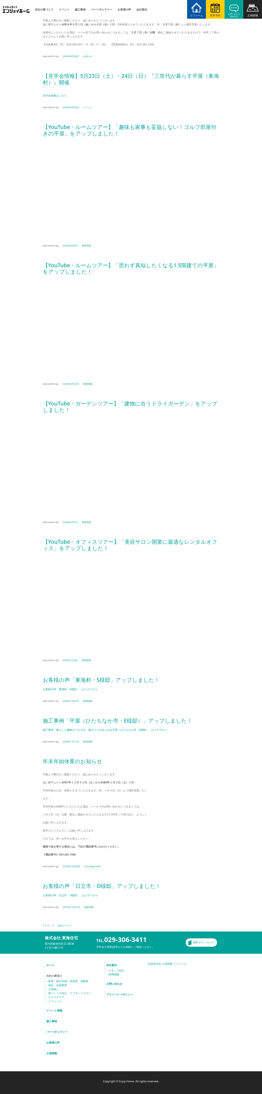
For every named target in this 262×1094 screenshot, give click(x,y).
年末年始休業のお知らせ (72, 761)
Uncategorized (92, 866)
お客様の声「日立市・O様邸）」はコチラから (70, 895)
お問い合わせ (114, 984)
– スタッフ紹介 (115, 970)
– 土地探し (52, 989)
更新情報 (86, 245)
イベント (64, 9)
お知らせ (87, 56)
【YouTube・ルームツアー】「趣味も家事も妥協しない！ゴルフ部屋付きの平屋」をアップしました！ (129, 130)
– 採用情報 (112, 974)
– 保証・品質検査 (56, 985)
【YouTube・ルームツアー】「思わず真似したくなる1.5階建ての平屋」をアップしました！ (131, 268)
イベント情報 (54, 1010)
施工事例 (80, 9)
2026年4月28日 (71, 56)
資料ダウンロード (203, 942)
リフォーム (196, 15)
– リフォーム (54, 1001)
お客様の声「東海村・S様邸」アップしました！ (101, 680)
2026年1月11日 (71, 741)
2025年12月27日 (71, 907)
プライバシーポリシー (119, 994)
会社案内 (141, 9)
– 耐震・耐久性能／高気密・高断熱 (67, 981)
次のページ (64, 925)
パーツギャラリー (101, 9)
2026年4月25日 (71, 107)
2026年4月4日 (70, 245)
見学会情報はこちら (55, 95)
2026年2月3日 (70, 660)
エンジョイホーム (16, 7)
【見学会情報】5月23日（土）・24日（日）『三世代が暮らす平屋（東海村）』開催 (131, 79)
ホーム (50, 965)
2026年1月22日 (71, 701)
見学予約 (215, 15)
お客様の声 (124, 9)
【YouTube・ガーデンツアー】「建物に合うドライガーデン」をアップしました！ (130, 406)
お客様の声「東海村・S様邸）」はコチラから (70, 689)
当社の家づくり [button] (44, 9)
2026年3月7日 (70, 522)
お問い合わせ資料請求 (234, 15)
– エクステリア (55, 997)
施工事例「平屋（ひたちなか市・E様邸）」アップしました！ (117, 720)
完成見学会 (154, 964)
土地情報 (252, 15)
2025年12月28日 (71, 866)
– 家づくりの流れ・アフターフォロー (68, 993)
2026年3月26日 (71, 383)
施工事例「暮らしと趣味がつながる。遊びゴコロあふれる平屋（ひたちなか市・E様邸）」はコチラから (105, 730)
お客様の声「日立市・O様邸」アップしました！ (102, 886)
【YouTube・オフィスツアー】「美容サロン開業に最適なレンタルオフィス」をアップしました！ (130, 545)
